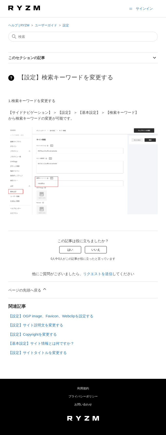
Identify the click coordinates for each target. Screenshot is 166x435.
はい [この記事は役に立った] (70, 249)
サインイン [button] (144, 8)
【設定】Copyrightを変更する (32, 334)
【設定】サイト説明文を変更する (35, 325)
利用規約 (83, 388)
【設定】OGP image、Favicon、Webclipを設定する (50, 316)
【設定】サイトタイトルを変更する (37, 353)
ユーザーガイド (46, 25)
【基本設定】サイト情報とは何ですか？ (41, 343)
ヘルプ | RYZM (18, 25)
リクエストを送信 (97, 274)
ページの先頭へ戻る (27, 289)
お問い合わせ (83, 404)
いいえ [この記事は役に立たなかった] (95, 249)
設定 (66, 25)
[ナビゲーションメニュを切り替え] (130, 8)
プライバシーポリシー (83, 396)
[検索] (83, 36)
